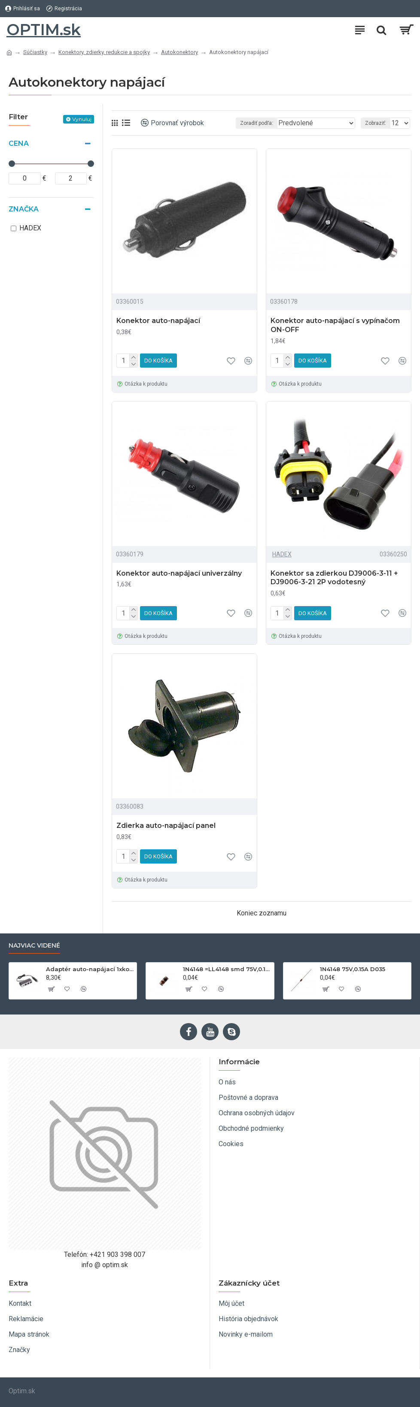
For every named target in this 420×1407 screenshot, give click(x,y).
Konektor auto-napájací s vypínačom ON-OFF (335, 325)
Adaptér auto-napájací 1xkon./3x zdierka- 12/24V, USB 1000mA (90, 969)
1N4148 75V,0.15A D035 (352, 969)
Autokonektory (179, 52)
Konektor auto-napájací (158, 321)
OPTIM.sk (43, 29)
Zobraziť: (375, 123)
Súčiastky (35, 52)
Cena (19, 143)
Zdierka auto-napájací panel (166, 825)
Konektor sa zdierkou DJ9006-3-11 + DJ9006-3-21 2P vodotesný (334, 577)
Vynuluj (81, 119)
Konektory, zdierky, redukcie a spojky (104, 52)
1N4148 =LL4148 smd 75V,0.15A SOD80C (227, 969)
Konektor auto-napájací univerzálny (179, 573)
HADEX (282, 554)
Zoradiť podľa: (256, 123)
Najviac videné (34, 945)
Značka (24, 209)
